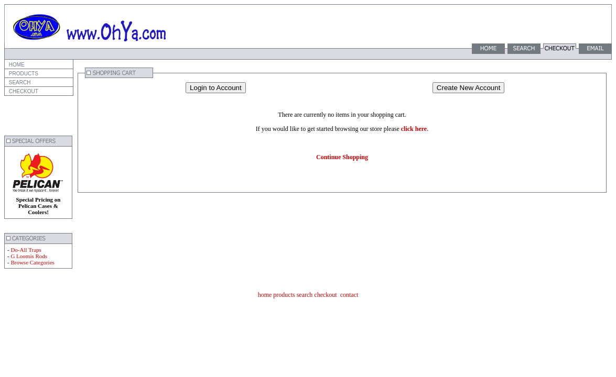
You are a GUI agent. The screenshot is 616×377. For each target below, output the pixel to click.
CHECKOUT (22, 91)
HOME (16, 65)
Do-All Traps (25, 250)
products (284, 294)
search (305, 294)
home (265, 294)
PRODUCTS (22, 73)
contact (349, 294)
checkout (325, 294)
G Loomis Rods (28, 256)
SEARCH (18, 82)
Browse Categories (32, 262)
